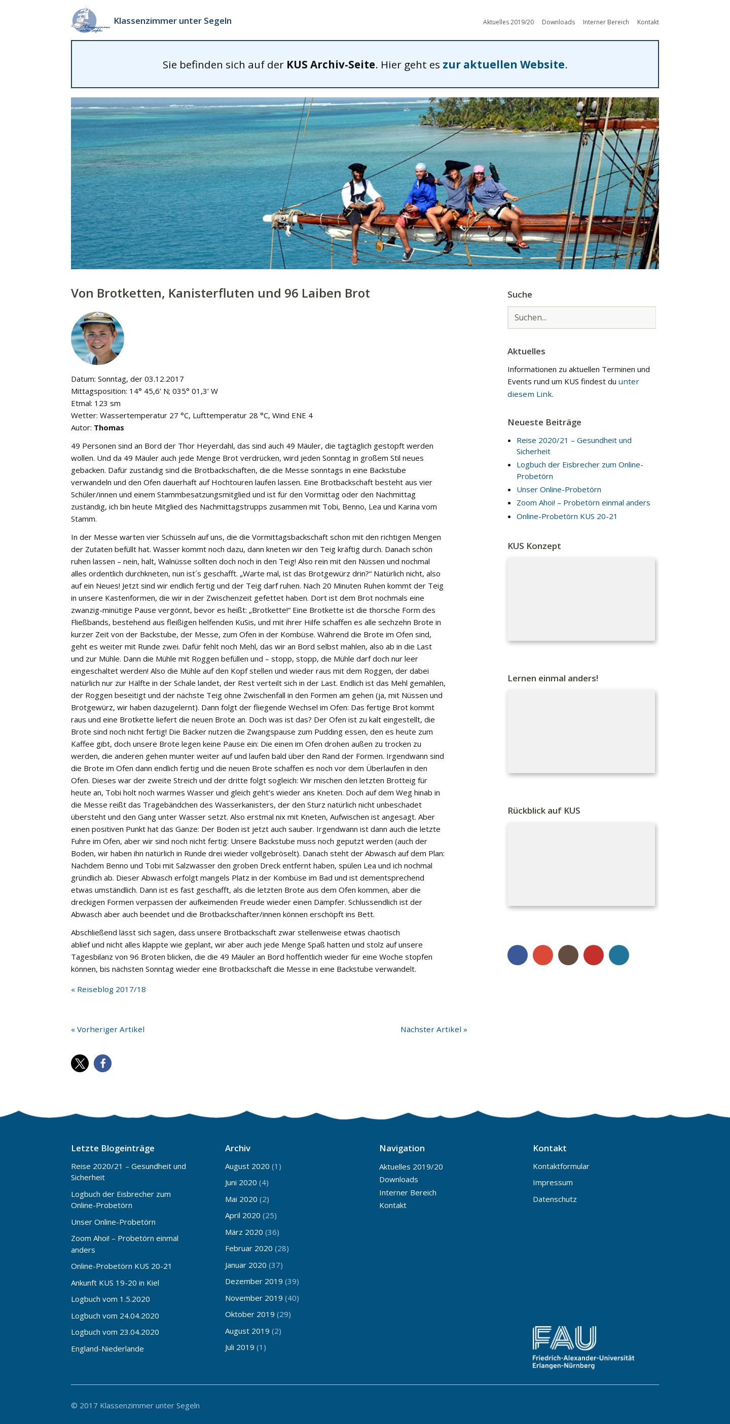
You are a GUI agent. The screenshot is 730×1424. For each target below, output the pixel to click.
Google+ (543, 953)
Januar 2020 (246, 1263)
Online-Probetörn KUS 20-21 (567, 514)
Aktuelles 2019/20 (508, 21)
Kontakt (648, 21)
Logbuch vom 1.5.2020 (110, 1297)
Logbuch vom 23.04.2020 (115, 1330)
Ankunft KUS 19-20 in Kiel (115, 1281)
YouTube (593, 953)
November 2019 (254, 1296)
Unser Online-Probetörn (559, 488)
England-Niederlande (107, 1347)
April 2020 (243, 1214)
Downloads (558, 21)
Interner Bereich (606, 21)
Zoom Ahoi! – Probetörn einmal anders (583, 501)
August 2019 (247, 1329)
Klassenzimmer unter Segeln (176, 20)
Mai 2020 (241, 1197)
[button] (80, 1062)
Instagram (568, 953)
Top (648, 1403)
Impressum (553, 1181)
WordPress (619, 953)
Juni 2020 (241, 1181)
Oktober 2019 (250, 1312)
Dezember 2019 (254, 1279)
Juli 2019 (239, 1345)
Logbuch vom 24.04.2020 (115, 1314)
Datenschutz (555, 1197)
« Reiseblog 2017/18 (107, 987)
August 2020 (247, 1164)
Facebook (517, 953)
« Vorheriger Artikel (104, 1028)
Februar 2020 (249, 1247)
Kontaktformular (561, 1164)
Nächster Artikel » (436, 1028)
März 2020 (244, 1230)
